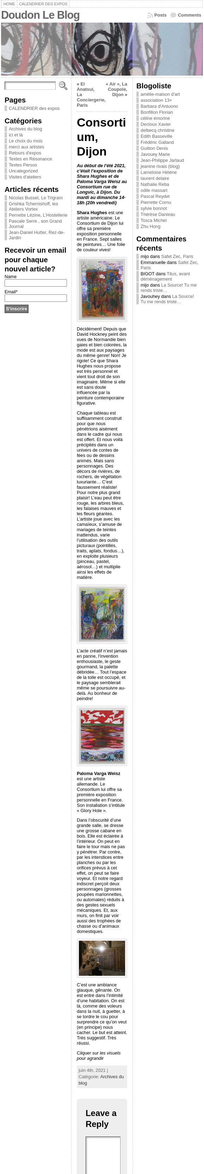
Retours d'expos (25, 152)
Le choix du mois (26, 140)
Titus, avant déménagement (165, 276)
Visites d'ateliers (25, 177)
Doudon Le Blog (40, 15)
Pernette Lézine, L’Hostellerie (38, 215)
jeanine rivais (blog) (160, 166)
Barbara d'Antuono (159, 106)
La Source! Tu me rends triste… (167, 299)
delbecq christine (157, 130)
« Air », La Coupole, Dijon (116, 89)
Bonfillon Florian (157, 112)
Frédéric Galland (157, 142)
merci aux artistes (26, 146)
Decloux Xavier (156, 124)
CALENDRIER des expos (34, 108)
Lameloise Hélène (159, 172)
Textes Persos (23, 165)
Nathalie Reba (155, 184)
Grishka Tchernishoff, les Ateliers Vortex (33, 206)
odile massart (154, 190)
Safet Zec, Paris (177, 256)
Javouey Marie (155, 154)
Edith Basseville (156, 136)
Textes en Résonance (30, 159)
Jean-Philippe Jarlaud (162, 160)
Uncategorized (23, 171)
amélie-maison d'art (160, 94)
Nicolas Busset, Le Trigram (36, 197)
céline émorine (155, 118)
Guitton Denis (154, 148)
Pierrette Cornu (156, 202)
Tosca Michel (154, 220)
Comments (189, 15)
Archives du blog (25, 128)
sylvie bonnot (154, 208)
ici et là (16, 134)
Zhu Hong (150, 226)
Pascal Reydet (155, 196)
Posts (160, 15)
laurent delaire (155, 178)
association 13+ (156, 100)
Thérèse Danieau (158, 214)
